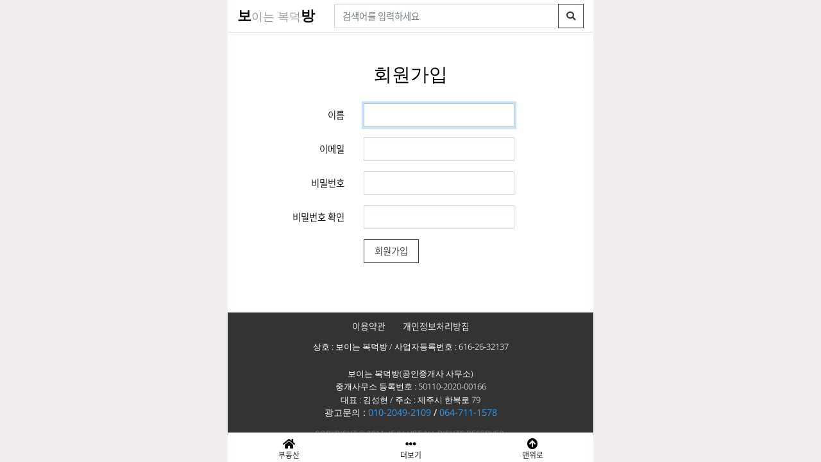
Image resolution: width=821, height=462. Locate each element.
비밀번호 (327, 183)
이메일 (331, 149)
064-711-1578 (468, 412)
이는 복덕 (276, 16)
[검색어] (446, 16)
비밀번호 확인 (318, 217)
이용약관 (368, 326)
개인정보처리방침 (436, 326)
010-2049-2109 (399, 412)
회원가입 (391, 251)
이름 (336, 115)
